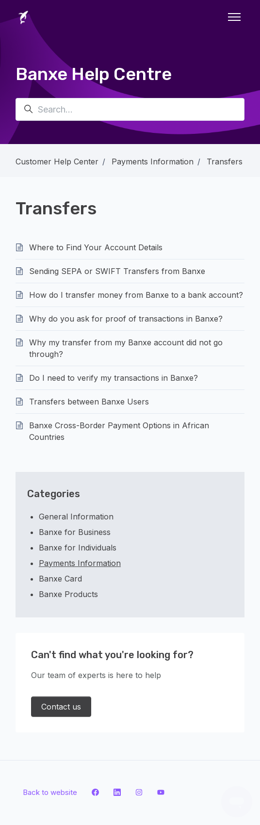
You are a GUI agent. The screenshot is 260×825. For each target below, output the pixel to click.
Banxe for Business (75, 532)
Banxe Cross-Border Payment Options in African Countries (119, 431)
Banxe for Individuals (77, 547)
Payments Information (153, 161)
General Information (76, 516)
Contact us (61, 707)
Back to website (50, 792)
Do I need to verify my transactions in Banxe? (113, 378)
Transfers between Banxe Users (89, 401)
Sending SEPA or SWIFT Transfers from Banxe (117, 271)
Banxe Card (60, 578)
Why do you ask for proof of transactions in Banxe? (126, 319)
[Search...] (130, 109)
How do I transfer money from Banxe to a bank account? (136, 295)
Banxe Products (68, 594)
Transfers (225, 161)
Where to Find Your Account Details (95, 247)
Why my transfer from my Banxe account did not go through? (126, 348)
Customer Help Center (57, 161)
